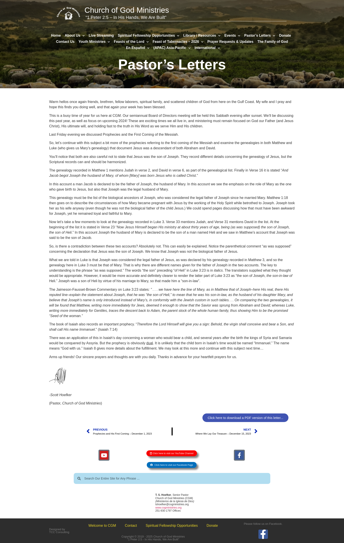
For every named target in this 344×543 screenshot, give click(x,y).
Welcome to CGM (102, 525)
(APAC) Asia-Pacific (171, 48)
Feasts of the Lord (131, 42)
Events (232, 35)
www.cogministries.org (168, 507)
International (207, 48)
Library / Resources (201, 35)
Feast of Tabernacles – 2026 (178, 42)
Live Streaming (101, 35)
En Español (137, 48)
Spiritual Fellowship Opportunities (148, 35)
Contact (131, 525)
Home (56, 35)
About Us (75, 35)
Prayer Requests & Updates (230, 41)
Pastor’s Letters (259, 35)
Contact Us (65, 41)
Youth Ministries (94, 42)
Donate (285, 35)
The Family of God (272, 41)
